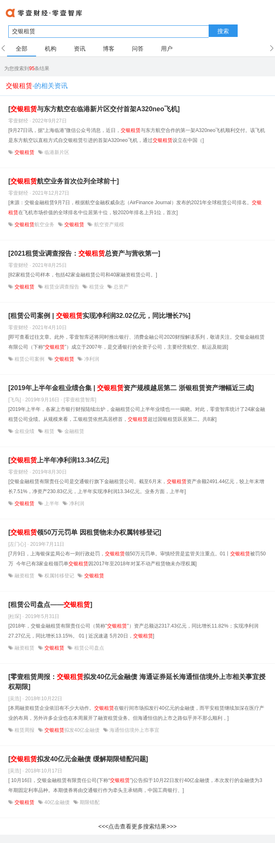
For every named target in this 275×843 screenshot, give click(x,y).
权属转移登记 (59, 576)
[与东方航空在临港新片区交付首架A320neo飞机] (94, 108)
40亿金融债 (57, 802)
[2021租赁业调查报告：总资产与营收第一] (84, 253)
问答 (138, 48)
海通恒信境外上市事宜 (133, 730)
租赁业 (96, 287)
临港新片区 (56, 152)
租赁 (49, 431)
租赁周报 (24, 730)
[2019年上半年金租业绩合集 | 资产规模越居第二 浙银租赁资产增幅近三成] (131, 387)
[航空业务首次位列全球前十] (63, 181)
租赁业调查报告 (62, 287)
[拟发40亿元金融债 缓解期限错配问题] (78, 758)
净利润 (91, 359)
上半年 (52, 503)
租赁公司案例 (29, 359)
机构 (50, 48)
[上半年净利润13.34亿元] (58, 460)
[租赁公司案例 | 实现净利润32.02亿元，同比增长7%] (99, 315)
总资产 (120, 287)
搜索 (223, 31)
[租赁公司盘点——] (50, 604)
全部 (21, 48)
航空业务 (34, 224)
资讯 (79, 48)
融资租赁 (24, 576)
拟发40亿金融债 (72, 730)
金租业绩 (24, 431)
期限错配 (89, 802)
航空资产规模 (108, 224)
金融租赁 (73, 431)
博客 (108, 48)
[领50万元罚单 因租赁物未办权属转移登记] (84, 532)
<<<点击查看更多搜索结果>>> (137, 826)
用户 (167, 48)
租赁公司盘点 (88, 648)
